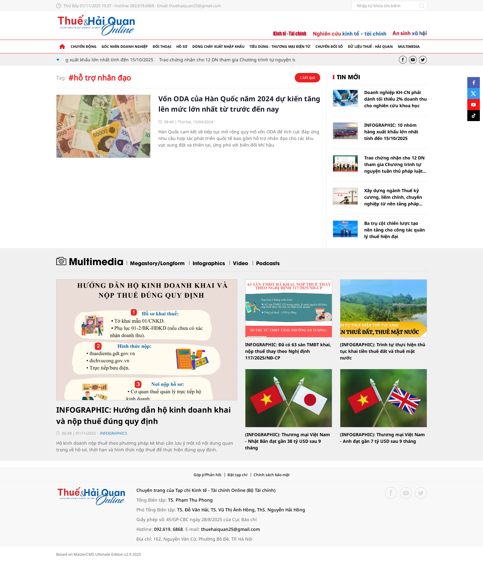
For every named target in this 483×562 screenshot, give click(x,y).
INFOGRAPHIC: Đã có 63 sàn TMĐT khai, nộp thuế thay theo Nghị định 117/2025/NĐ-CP (288, 351)
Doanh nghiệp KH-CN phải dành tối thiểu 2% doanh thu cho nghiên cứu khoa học (395, 99)
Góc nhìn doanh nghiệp (125, 46)
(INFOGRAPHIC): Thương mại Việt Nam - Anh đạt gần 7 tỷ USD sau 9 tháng (382, 437)
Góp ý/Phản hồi (207, 474)
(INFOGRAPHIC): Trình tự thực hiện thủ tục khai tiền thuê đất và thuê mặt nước (382, 351)
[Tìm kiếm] (422, 5)
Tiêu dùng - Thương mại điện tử (280, 46)
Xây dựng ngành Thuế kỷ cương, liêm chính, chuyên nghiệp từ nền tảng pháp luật (393, 197)
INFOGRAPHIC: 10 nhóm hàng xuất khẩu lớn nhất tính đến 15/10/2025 (82, 60)
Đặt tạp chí (237, 474)
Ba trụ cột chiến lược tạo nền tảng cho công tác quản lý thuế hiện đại (394, 229)
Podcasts (268, 263)
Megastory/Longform (157, 263)
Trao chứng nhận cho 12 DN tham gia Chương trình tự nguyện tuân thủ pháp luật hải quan (258, 60)
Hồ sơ (181, 46)
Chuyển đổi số (329, 46)
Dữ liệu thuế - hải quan (370, 46)
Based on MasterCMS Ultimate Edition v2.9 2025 (98, 554)
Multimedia (409, 46)
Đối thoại (162, 46)
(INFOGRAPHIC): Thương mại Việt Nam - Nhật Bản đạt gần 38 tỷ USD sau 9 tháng (287, 441)
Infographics (209, 263)
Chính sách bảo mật (272, 474)
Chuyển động (83, 46)
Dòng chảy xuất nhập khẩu (218, 46)
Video (240, 263)
